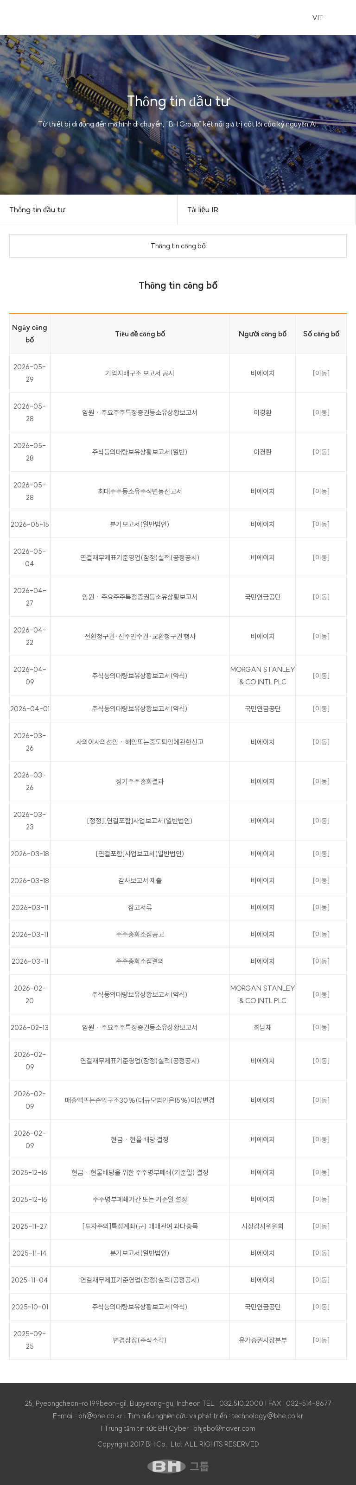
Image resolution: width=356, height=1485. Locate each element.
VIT (318, 17)
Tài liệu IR (203, 209)
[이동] (321, 373)
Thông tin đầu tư (37, 209)
